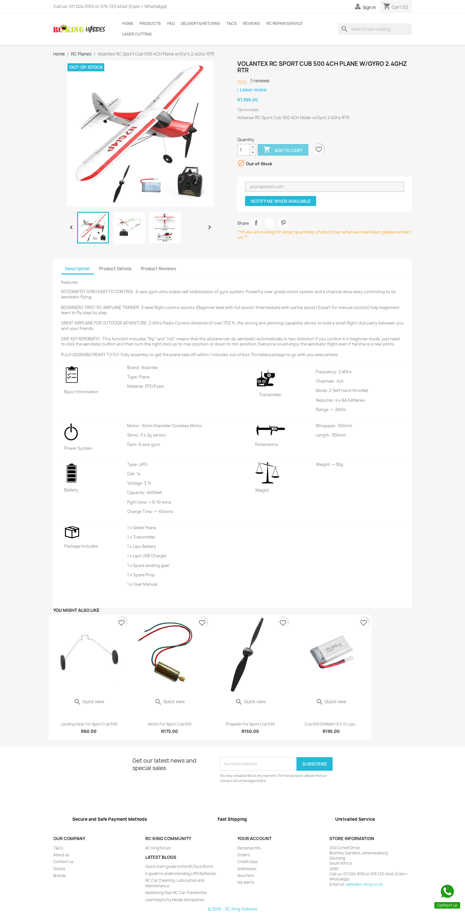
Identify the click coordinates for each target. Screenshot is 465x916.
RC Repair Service (284, 23)
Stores (59, 868)
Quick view (89, 702)
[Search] (375, 29)
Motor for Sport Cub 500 (169, 724)
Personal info (249, 848)
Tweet (269, 223)
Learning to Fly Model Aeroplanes (174, 899)
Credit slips (247, 861)
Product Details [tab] (115, 269)
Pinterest (283, 223)
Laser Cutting (137, 34)
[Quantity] (243, 150)
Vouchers (245, 875)
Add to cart (283, 150)
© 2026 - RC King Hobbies (232, 909)
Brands (59, 875)
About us (61, 855)
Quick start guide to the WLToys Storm (179, 866)
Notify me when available (281, 201)
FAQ (171, 23)
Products (150, 23)
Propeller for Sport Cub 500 (250, 724)
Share (256, 223)
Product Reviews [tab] (158, 269)
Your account (254, 838)
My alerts (245, 882)
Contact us (63, 861)
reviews (259, 81)
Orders (243, 855)
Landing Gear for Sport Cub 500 (89, 724)
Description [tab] (77, 269)
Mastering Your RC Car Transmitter (176, 892)
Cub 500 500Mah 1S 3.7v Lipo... (331, 724)
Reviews (251, 23)
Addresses (246, 868)
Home (127, 23)
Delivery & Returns (200, 23)
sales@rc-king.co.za (364, 884)
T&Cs (231, 23)
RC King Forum (158, 848)
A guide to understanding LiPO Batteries (180, 873)
